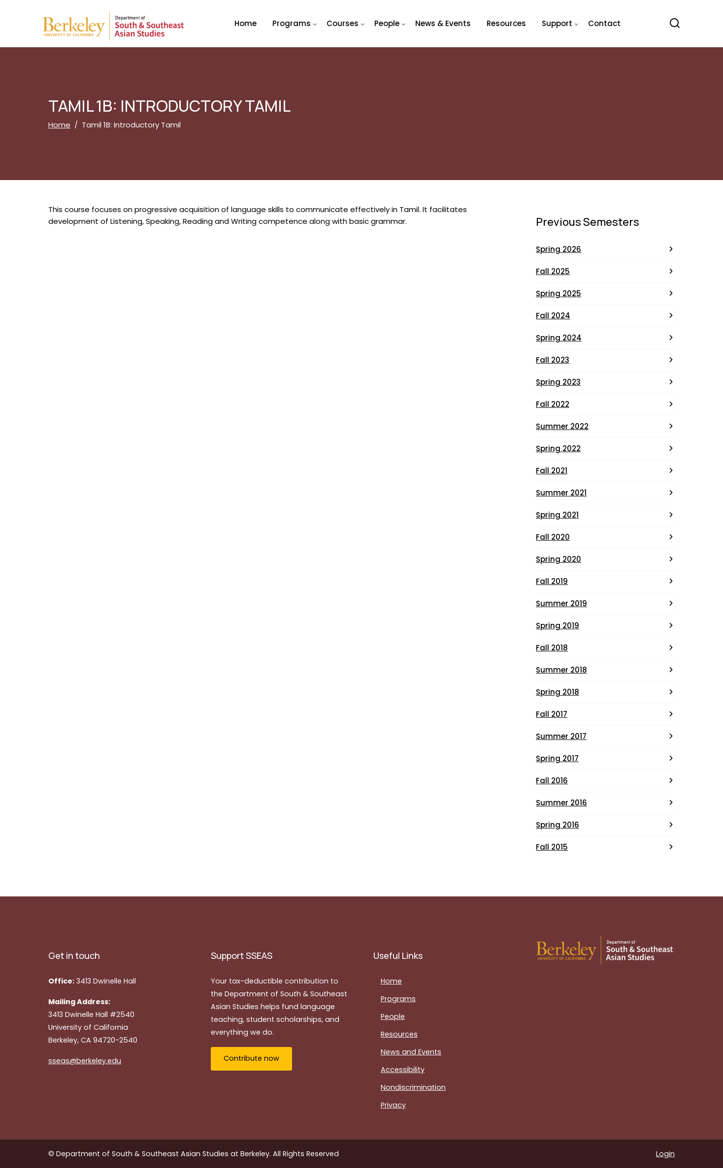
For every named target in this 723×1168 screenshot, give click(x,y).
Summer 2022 (562, 426)
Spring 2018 (557, 692)
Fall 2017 (551, 714)
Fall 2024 (553, 315)
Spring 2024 (559, 338)
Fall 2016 (552, 780)
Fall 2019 (552, 581)
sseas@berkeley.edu (84, 1061)
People (393, 1016)
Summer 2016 (561, 803)
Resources (506, 23)
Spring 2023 (558, 382)
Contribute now (251, 1058)
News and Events (411, 1052)
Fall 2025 (553, 271)
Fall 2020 (553, 537)
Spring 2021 (557, 515)
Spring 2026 (558, 249)
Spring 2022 (558, 448)
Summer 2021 (561, 493)
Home (245, 23)
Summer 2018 (561, 670)
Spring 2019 (557, 625)
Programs (398, 999)
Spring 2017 (557, 758)
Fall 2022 (552, 404)
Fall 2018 (552, 648)
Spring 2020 (558, 559)
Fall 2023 (552, 360)
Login (665, 1154)
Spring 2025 (558, 293)
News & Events (443, 23)
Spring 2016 (557, 825)
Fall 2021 (551, 470)
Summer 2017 (561, 736)
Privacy (393, 1105)
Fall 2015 (552, 847)
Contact (604, 23)
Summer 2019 (561, 603)
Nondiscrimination (413, 1087)
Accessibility (403, 1070)
